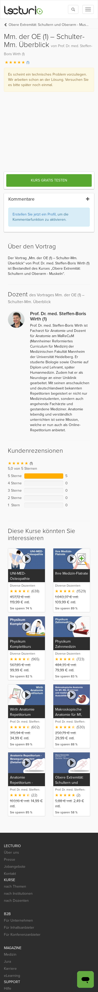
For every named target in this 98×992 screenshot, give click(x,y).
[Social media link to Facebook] (7, 925)
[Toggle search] (73, 9)
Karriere (10, 877)
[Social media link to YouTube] (35, 925)
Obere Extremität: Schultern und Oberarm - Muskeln (49, 24)
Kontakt (10, 782)
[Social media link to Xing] (45, 925)
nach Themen (15, 795)
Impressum (13, 983)
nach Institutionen (18, 802)
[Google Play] (50, 947)
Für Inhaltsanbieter (19, 836)
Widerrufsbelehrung (20, 978)
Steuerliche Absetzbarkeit (59, 978)
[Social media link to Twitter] (16, 925)
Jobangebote (14, 775)
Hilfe (7, 897)
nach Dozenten (16, 809)
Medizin (10, 863)
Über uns (11, 761)
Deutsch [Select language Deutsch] (35, 983)
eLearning (12, 884)
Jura (7, 870)
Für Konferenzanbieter (22, 843)
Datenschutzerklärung (22, 972)
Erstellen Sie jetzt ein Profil (34, 123)
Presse (9, 768)
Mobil (8, 904)
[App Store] (18, 947)
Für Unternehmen (18, 829)
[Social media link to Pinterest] (26, 925)
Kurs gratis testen (49, 89)
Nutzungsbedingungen (61, 972)
